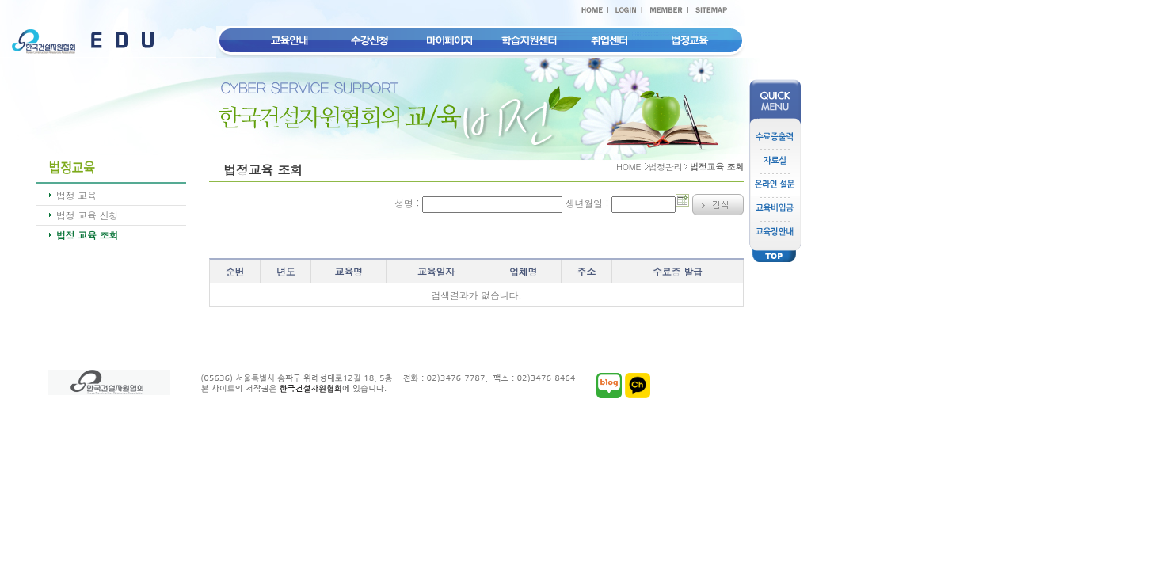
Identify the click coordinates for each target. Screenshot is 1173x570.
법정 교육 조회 (87, 234)
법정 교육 (76, 195)
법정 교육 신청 (87, 215)
